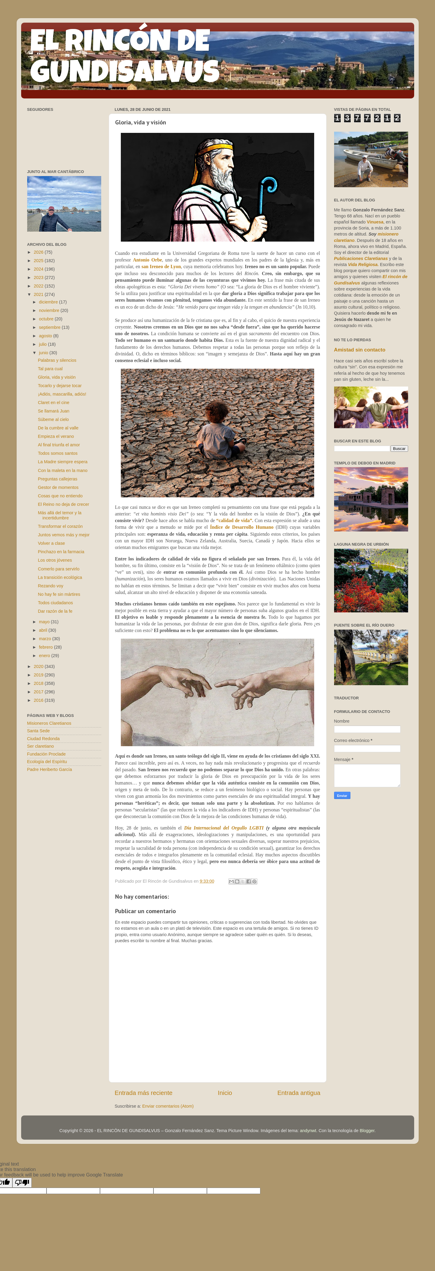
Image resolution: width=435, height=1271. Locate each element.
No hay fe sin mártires (59, 594)
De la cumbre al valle (58, 427)
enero (45, 655)
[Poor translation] (22, 1183)
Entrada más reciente (144, 1093)
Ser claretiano (40, 746)
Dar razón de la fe (55, 611)
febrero (46, 647)
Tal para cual (50, 368)
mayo (45, 621)
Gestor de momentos (58, 487)
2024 (39, 269)
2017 (39, 691)
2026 (39, 252)
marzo (45, 638)
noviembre (49, 310)
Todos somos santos (57, 453)
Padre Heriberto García (49, 769)
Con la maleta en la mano (62, 470)
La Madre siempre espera (62, 461)
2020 (39, 666)
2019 (39, 674)
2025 (39, 260)
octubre (47, 318)
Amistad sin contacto (359, 350)
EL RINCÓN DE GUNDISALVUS (125, 60)
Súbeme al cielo (53, 419)
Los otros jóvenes (55, 560)
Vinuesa (375, 222)
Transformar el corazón (60, 526)
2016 (39, 700)
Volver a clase (51, 543)
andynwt (308, 1130)
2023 (39, 277)
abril (43, 630)
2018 (39, 683)
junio (44, 352)
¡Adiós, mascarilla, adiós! (62, 394)
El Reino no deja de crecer (63, 504)
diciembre (49, 302)
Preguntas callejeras (57, 479)
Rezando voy (50, 585)
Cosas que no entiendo (60, 495)
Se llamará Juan (53, 411)
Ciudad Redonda (43, 738)
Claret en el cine (53, 402)
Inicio (225, 1093)
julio (43, 344)
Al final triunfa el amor (59, 444)
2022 (39, 286)
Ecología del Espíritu (47, 761)
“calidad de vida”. (234, 520)
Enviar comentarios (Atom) (168, 1106)
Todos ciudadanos (55, 602)
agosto (46, 335)
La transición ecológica (60, 577)
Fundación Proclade (46, 754)
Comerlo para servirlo (58, 568)
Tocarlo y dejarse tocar (60, 385)
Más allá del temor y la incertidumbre (59, 515)
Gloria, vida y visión (57, 377)
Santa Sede (38, 730)
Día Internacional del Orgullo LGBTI (223, 827)
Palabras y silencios (57, 360)
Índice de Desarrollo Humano (241, 527)
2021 (39, 294)
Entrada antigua (298, 1093)
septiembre (50, 327)
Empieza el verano (56, 436)
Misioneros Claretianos (49, 723)
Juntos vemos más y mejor (63, 534)
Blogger (367, 1130)
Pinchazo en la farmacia (61, 551)
